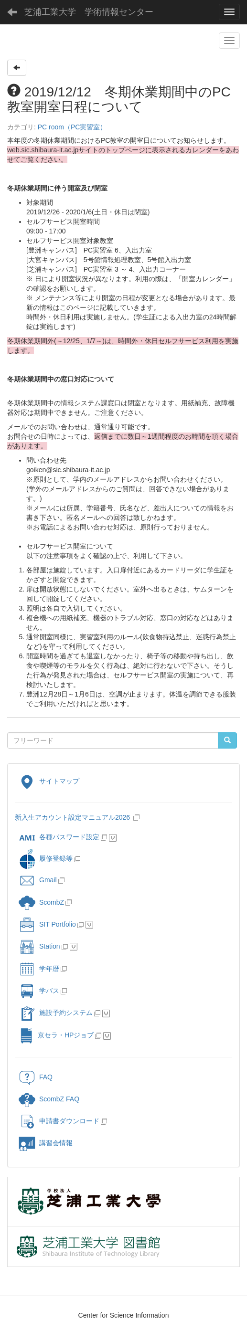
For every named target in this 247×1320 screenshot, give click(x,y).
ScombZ (51, 902)
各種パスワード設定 (59, 837)
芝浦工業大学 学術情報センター (88, 12)
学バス (39, 990)
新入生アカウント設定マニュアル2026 (72, 817)
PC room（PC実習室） (72, 127)
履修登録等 (46, 858)
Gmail (38, 880)
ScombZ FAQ (49, 1099)
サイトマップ (49, 781)
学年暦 (39, 968)
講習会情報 (46, 1143)
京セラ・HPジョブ (56, 1035)
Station (39, 946)
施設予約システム (56, 1012)
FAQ (36, 1077)
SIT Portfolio (47, 924)
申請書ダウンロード (59, 1121)
